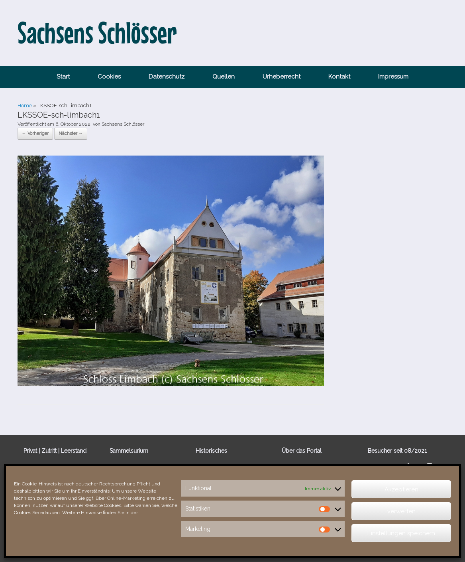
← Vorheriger (35, 133)
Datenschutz (166, 76)
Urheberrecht (281, 76)
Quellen (223, 76)
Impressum (393, 76)
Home (25, 105)
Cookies (109, 76)
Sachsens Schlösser (123, 124)
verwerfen (401, 511)
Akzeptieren (401, 489)
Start (63, 76)
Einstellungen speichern (401, 533)
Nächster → (71, 133)
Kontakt (339, 76)
